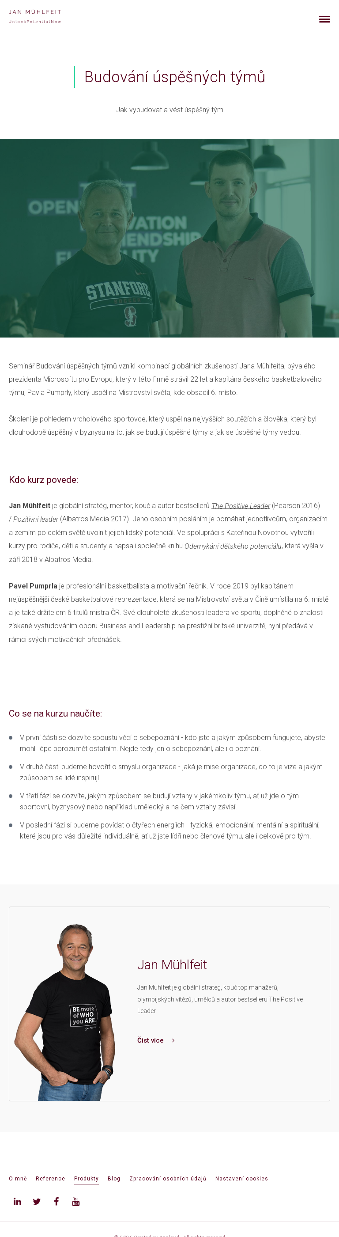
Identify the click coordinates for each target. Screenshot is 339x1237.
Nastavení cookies (241, 1179)
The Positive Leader (240, 505)
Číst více (155, 1040)
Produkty (86, 1179)
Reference (50, 1179)
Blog (114, 1179)
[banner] (45, 17)
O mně (18, 1179)
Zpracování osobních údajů (168, 1179)
